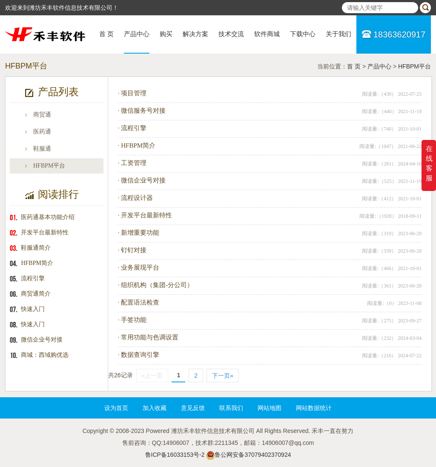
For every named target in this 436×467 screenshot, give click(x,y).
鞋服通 (42, 148)
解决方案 (195, 34)
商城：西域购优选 (45, 355)
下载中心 (303, 34)
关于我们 (338, 34)
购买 (166, 34)
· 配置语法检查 (139, 302)
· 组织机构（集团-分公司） (156, 285)
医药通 (42, 131)
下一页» (222, 375)
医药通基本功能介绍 (48, 217)
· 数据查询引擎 (139, 354)
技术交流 (231, 34)
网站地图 (269, 407)
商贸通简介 (36, 293)
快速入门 (33, 309)
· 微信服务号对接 (142, 110)
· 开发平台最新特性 (145, 215)
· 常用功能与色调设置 (148, 337)
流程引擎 (33, 278)
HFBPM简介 (37, 263)
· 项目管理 (132, 93)
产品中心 (136, 34)
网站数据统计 (314, 407)
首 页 (106, 34)
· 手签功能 (132, 319)
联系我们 (231, 407)
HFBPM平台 (414, 66)
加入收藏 (154, 407)
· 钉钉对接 (132, 250)
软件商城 (267, 34)
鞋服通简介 (36, 248)
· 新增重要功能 (139, 232)
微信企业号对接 (42, 339)
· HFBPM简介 (136, 145)
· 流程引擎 (132, 128)
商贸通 (42, 114)
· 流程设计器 (135, 197)
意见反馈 (193, 407)
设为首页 (116, 407)
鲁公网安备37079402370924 (253, 454)
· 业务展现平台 (139, 267)
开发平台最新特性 (45, 232)
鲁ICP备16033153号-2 (175, 454)
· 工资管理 (132, 162)
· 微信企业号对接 (142, 180)
